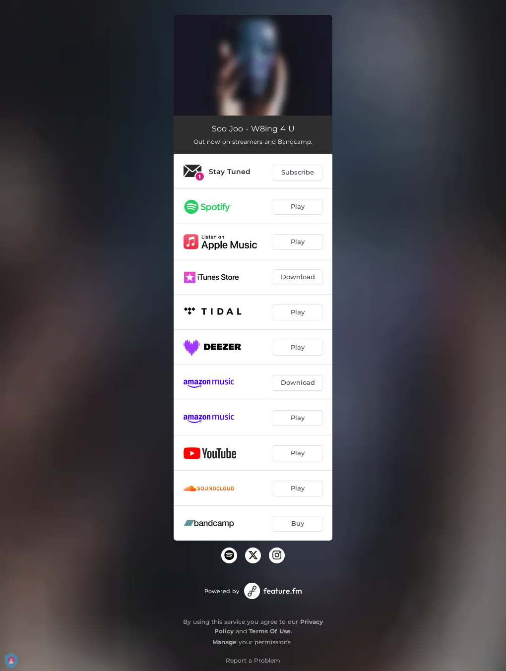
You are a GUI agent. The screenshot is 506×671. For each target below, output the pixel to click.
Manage (224, 642)
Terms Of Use (270, 631)
